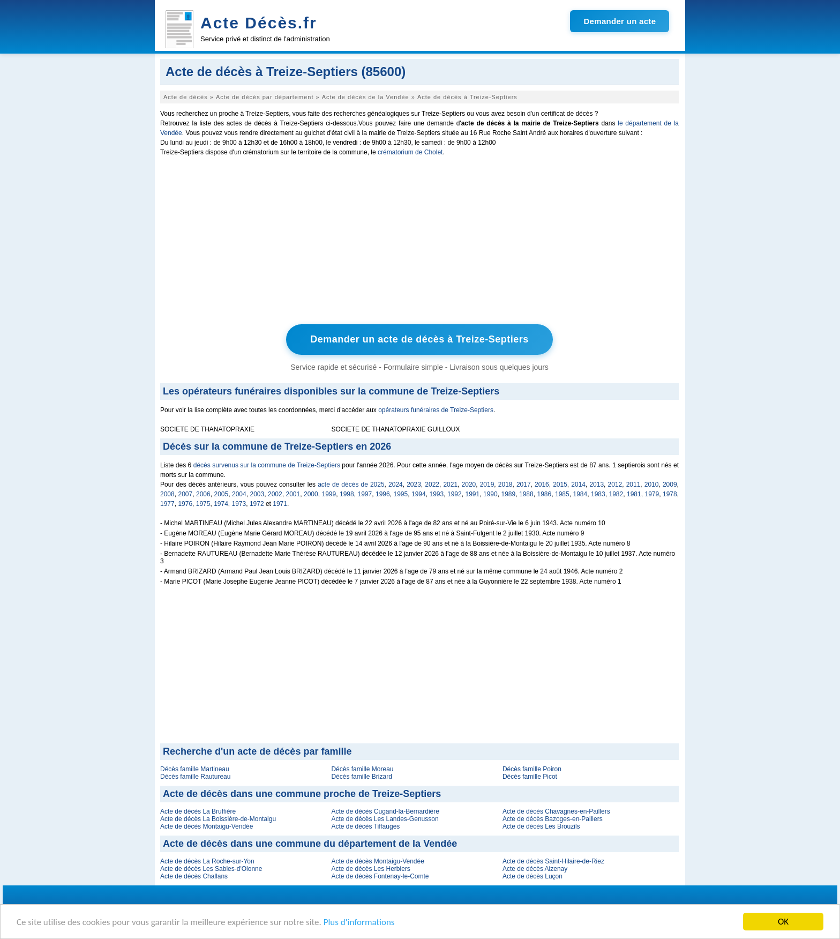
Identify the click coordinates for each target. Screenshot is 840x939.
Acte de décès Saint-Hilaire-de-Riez (553, 861)
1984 (580, 494)
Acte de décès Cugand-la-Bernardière (385, 811)
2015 (560, 484)
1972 (257, 504)
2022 (432, 484)
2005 (221, 494)
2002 (275, 494)
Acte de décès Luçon (532, 876)
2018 (505, 484)
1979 (652, 494)
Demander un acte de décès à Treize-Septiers (419, 339)
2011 (633, 484)
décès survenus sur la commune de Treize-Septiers (266, 465)
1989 (508, 494)
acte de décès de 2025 (351, 484)
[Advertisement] (419, 243)
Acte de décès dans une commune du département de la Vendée (310, 843)
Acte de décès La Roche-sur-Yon (207, 861)
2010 (651, 484)
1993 (437, 494)
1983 (598, 494)
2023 (414, 484)
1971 (280, 504)
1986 (544, 494)
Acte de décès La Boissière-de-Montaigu (218, 819)
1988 (526, 494)
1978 (670, 494)
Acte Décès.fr (258, 23)
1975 (203, 504)
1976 (185, 504)
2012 (615, 484)
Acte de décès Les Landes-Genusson (384, 819)
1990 (490, 494)
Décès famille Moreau (362, 769)
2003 (257, 494)
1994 (418, 494)
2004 (239, 494)
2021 (450, 484)
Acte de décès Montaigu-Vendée (206, 826)
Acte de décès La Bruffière (198, 811)
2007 (185, 494)
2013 (596, 484)
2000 (311, 494)
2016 (542, 484)
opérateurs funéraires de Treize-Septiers (435, 410)
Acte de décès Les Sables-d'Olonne (211, 869)
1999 (329, 494)
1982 (616, 494)
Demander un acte (619, 21)
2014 (578, 484)
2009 (670, 484)
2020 (469, 484)
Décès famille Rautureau (195, 776)
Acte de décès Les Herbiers (370, 869)
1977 (167, 504)
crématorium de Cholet (410, 152)
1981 (634, 494)
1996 (383, 494)
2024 (395, 484)
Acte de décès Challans (194, 876)
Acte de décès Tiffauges (365, 826)
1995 (401, 494)
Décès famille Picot (529, 776)
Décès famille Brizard (361, 776)
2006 (203, 494)
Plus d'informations (359, 922)
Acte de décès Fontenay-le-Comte (380, 876)
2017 (523, 484)
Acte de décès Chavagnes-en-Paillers (556, 811)
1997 (365, 494)
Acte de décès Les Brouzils (541, 826)
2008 (167, 494)
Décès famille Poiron (531, 769)
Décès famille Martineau (194, 769)
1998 (347, 494)
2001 (293, 494)
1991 (473, 494)
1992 (454, 494)
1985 (562, 494)
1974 (221, 504)
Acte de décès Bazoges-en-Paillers (552, 819)
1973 (239, 504)
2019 (487, 484)
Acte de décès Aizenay (534, 869)
